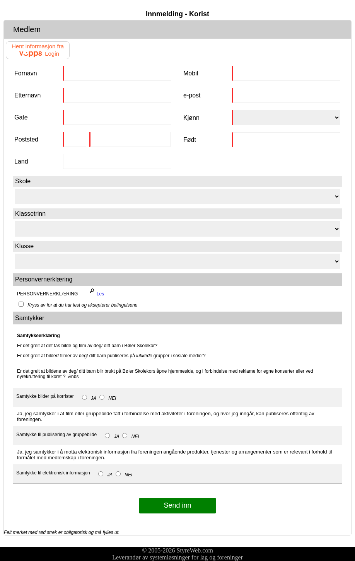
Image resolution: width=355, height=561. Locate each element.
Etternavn (27, 95)
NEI (107, 398)
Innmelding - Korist (177, 14)
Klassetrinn (30, 213)
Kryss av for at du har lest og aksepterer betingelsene (78, 305)
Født (189, 139)
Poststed (26, 139)
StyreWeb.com (195, 550)
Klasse (24, 246)
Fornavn (25, 73)
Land (21, 161)
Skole (23, 181)
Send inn (177, 505)
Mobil (190, 73)
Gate (21, 117)
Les (95, 292)
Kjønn (191, 117)
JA (89, 398)
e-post (191, 95)
